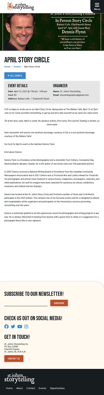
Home (7, 66)
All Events (15, 75)
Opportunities (57, 388)
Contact (31, 388)
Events (17, 66)
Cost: (11, 95)
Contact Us (14, 358)
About (19, 388)
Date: (11, 91)
